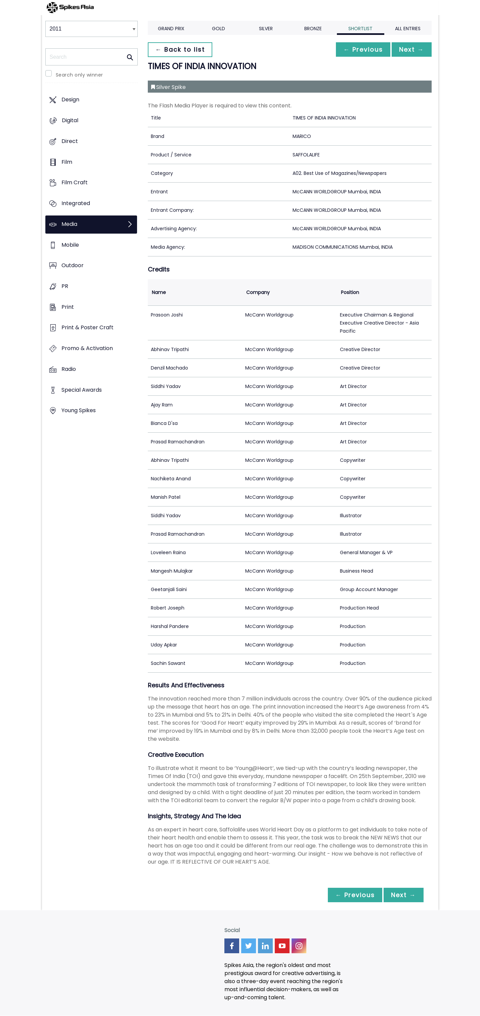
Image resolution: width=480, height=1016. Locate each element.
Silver (266, 28)
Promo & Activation (87, 348)
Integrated (75, 203)
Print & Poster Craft (87, 328)
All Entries (408, 28)
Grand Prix (171, 28)
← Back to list (181, 49)
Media (69, 224)
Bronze (313, 28)
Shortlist (360, 28)
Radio (68, 369)
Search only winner (79, 74)
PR (64, 286)
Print (67, 307)
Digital (70, 121)
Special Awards (81, 390)
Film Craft (74, 183)
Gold (218, 28)
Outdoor (72, 266)
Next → (411, 49)
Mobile (70, 245)
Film (66, 162)
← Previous (361, 49)
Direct (69, 141)
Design (70, 100)
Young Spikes (78, 411)
